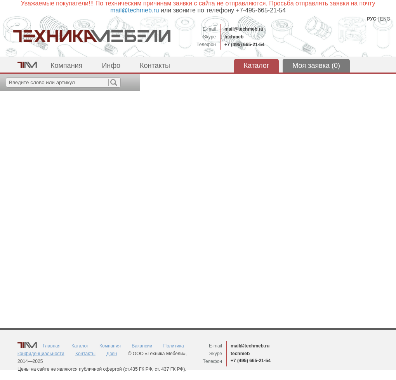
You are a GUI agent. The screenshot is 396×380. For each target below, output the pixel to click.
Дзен (111, 353)
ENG (385, 19)
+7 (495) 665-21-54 (244, 44)
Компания (66, 65)
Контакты (155, 65)
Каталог (256, 65)
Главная (52, 346)
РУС (371, 19)
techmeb (233, 37)
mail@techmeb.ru (243, 29)
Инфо (111, 65)
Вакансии (142, 346)
